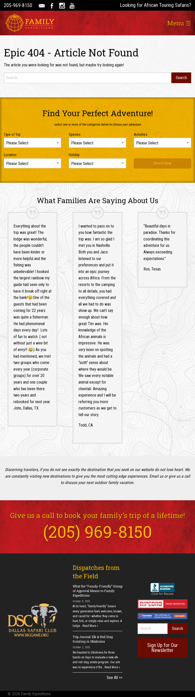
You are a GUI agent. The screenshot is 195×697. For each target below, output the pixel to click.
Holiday (74, 155)
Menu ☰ (179, 23)
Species (74, 134)
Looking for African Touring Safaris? (155, 5)
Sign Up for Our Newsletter (162, 647)
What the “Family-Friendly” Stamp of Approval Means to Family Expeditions (97, 590)
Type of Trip (12, 134)
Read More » (90, 626)
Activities (140, 134)
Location (10, 155)
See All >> (114, 677)
